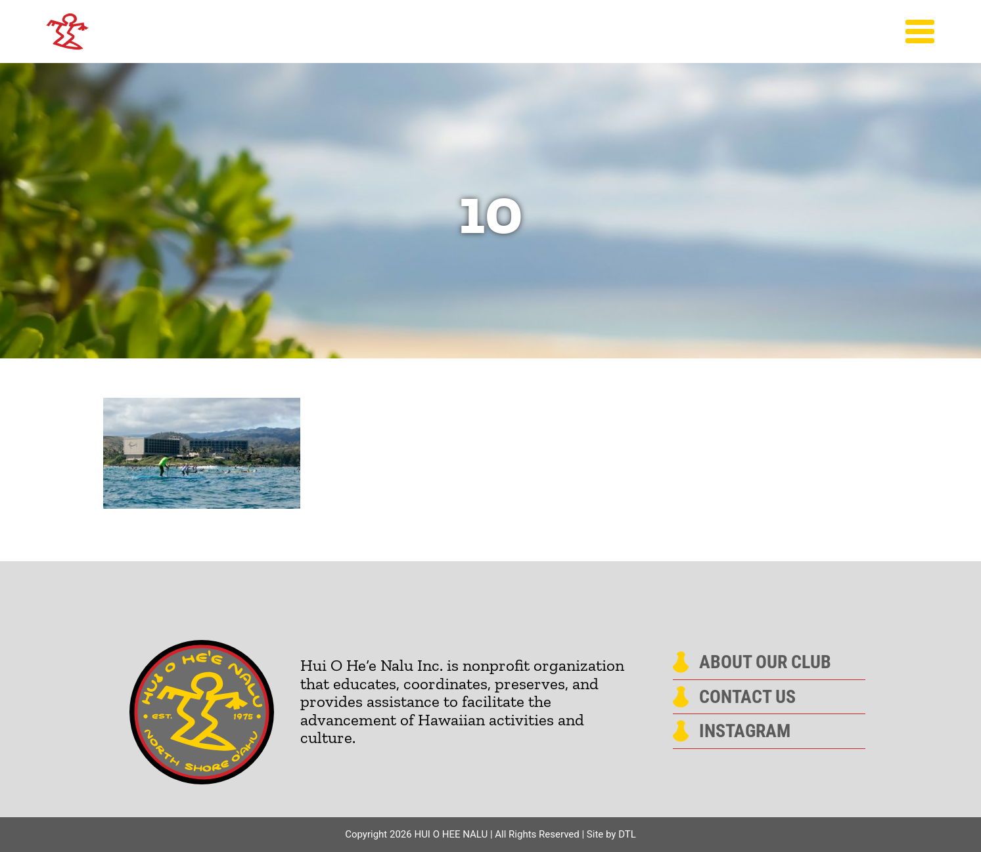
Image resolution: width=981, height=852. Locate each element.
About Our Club (765, 662)
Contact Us (747, 697)
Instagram (744, 731)
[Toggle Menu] (920, 31)
